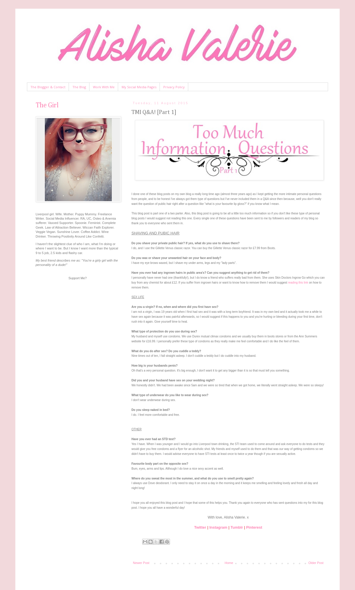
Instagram (218, 527)
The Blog (79, 87)
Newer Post (141, 563)
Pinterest (254, 527)
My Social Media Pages (139, 87)
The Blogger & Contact (47, 87)
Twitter (200, 527)
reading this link (298, 282)
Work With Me (104, 87)
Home (229, 563)
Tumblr (236, 527)
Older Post (315, 563)
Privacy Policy (174, 87)
